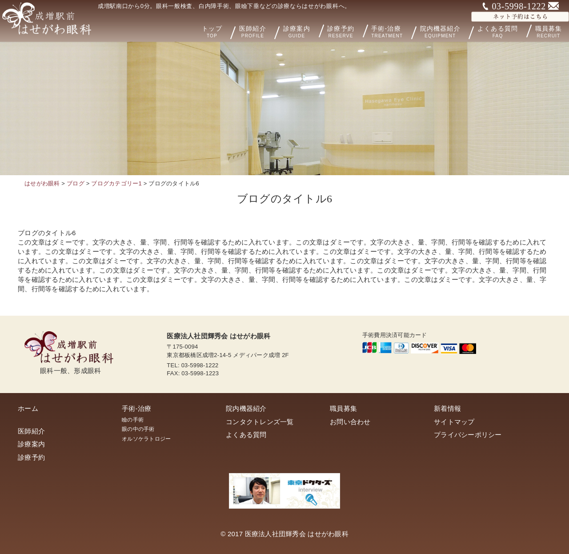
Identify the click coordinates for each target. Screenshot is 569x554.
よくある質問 (502, 30)
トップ (224, 31)
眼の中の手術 (138, 429)
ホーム (28, 408)
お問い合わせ (350, 422)
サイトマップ (454, 422)
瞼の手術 (133, 420)
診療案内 (303, 30)
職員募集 (343, 408)
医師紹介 (264, 31)
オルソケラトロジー (146, 439)
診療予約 (347, 30)
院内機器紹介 (449, 31)
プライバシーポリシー (468, 434)
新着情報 (447, 408)
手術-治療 (396, 31)
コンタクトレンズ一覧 (260, 422)
